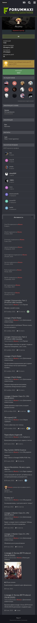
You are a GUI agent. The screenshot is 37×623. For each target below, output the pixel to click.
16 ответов (20, 461)
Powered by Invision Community (18, 620)
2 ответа (21, 428)
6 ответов (22, 411)
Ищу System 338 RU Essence (15, 450)
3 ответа (19, 444)
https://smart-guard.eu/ (11, 139)
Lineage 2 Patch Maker (13, 318)
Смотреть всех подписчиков (26, 101)
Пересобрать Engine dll (13, 435)
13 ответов (21, 311)
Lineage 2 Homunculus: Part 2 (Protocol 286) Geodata (15, 301)
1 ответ (18, 610)
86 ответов (19, 507)
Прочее (25, 304)
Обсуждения (27, 452)
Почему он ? (9, 498)
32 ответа (20, 331)
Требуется (26, 437)
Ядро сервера (27, 471)
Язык (18, 618)
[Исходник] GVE (10, 417)
